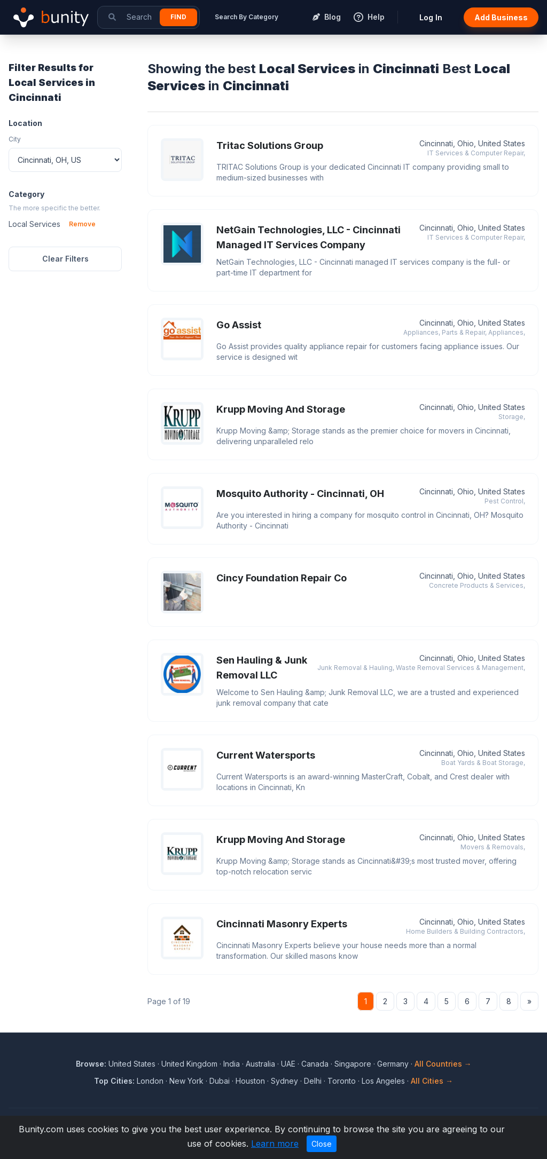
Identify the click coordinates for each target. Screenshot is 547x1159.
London (150, 1080)
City (15, 139)
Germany (393, 1063)
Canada (315, 1063)
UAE (288, 1063)
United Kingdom (189, 1063)
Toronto (341, 1080)
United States (131, 1063)
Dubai (219, 1080)
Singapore (352, 1063)
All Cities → (432, 1080)
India (231, 1063)
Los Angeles (383, 1080)
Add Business (501, 17)
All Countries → (443, 1063)
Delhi (313, 1080)
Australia (260, 1063)
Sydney (284, 1080)
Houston (250, 1080)
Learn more (275, 1143)
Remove (82, 224)
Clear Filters (65, 258)
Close (321, 1143)
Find (178, 17)
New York (186, 1080)
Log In (430, 17)
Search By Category (246, 17)
